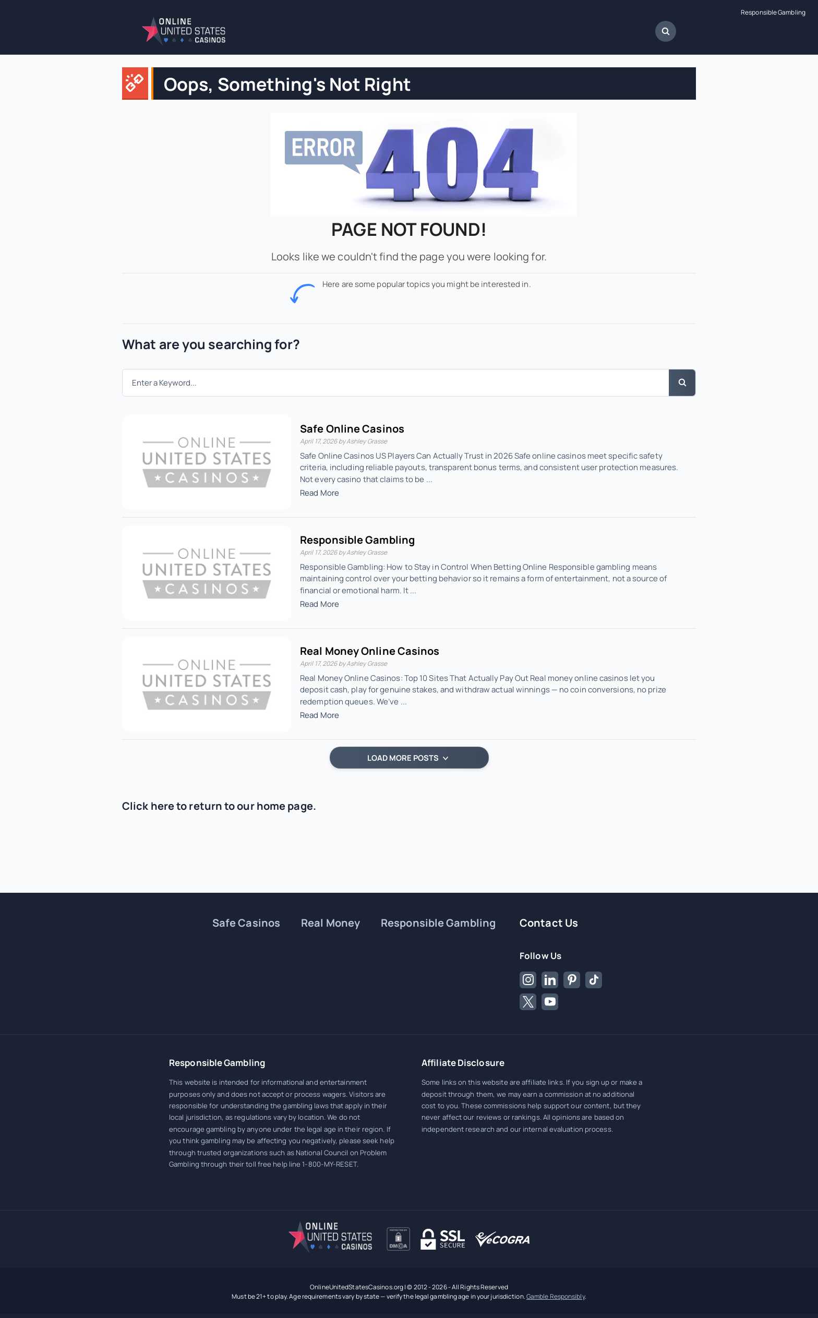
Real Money (330, 923)
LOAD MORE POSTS (408, 757)
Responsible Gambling (773, 12)
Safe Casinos (246, 923)
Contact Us (549, 923)
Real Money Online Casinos (370, 651)
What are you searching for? (211, 344)
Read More (319, 492)
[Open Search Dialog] (665, 31)
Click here (148, 806)
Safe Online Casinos (352, 429)
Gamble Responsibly (555, 1296)
